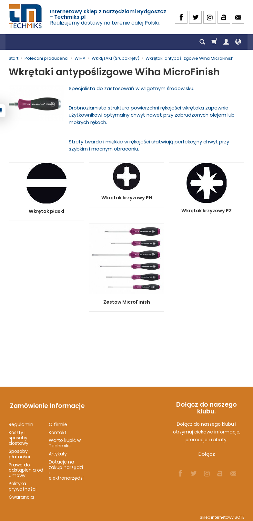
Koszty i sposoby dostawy (18, 434)
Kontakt (57, 429)
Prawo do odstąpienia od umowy (26, 467)
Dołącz (206, 453)
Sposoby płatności (19, 451)
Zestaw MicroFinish (126, 302)
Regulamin (21, 421)
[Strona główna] (26, 16)
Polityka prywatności (22, 483)
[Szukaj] (202, 42)
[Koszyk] (214, 42)
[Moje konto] (226, 42)
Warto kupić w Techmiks (65, 440)
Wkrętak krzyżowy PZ (206, 210)
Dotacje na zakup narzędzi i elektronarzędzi (66, 466)
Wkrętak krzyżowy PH (126, 197)
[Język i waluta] (238, 42)
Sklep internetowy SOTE (222, 514)
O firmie (58, 421)
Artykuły (58, 451)
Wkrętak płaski (46, 211)
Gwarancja (21, 494)
